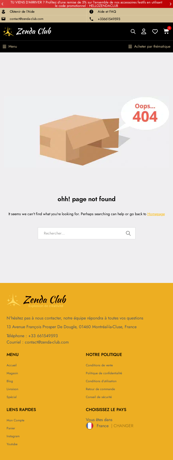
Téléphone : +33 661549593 (32, 336)
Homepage (156, 214)
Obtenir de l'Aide (22, 11)
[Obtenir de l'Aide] (3, 11)
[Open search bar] (133, 31)
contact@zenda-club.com (26, 18)
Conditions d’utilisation (101, 381)
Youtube (12, 444)
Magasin (12, 373)
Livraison (12, 389)
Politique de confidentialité (104, 373)
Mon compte (15, 420)
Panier (11, 428)
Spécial (12, 397)
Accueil (12, 365)
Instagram (13, 436)
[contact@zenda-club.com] (3, 18)
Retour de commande (100, 389)
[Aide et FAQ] (91, 11)
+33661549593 (109, 18)
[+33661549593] (91, 19)
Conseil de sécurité (99, 397)
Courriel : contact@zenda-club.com (38, 342)
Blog (10, 381)
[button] (2, 4)
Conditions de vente (99, 365)
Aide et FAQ (107, 11)
